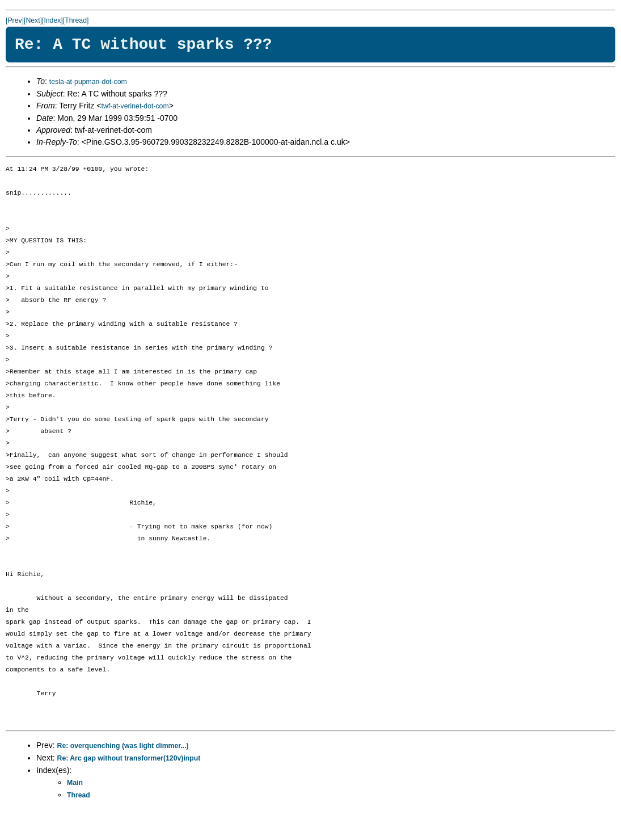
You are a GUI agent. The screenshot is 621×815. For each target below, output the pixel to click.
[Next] (33, 20)
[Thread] (76, 20)
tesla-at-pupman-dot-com (88, 82)
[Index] (52, 20)
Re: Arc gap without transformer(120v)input (129, 758)
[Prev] (15, 20)
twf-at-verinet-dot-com (134, 106)
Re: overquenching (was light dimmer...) (123, 746)
